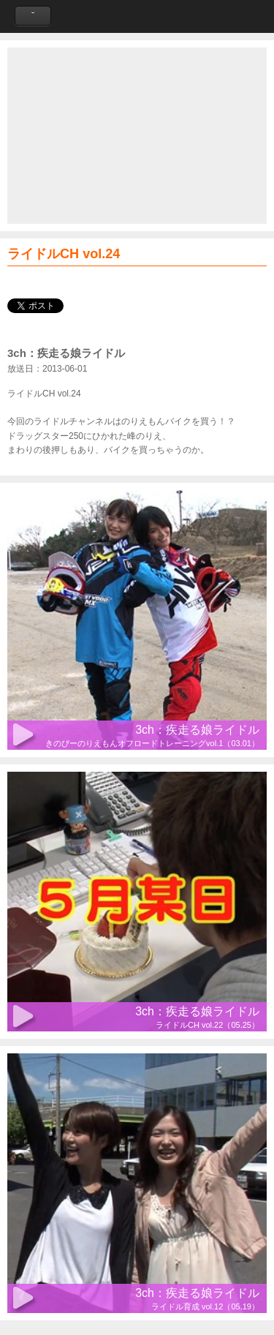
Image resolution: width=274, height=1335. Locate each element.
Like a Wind (137, 16)
